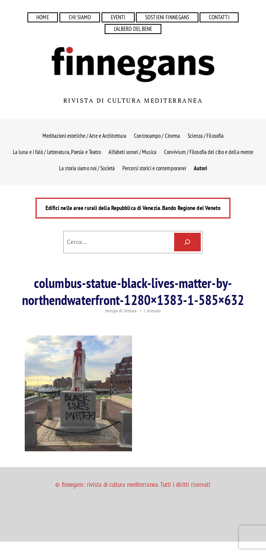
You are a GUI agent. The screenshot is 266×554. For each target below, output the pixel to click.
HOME (42, 17)
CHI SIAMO (80, 17)
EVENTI (118, 17)
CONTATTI (219, 17)
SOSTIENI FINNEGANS (167, 17)
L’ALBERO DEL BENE (133, 28)
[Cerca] (187, 242)
